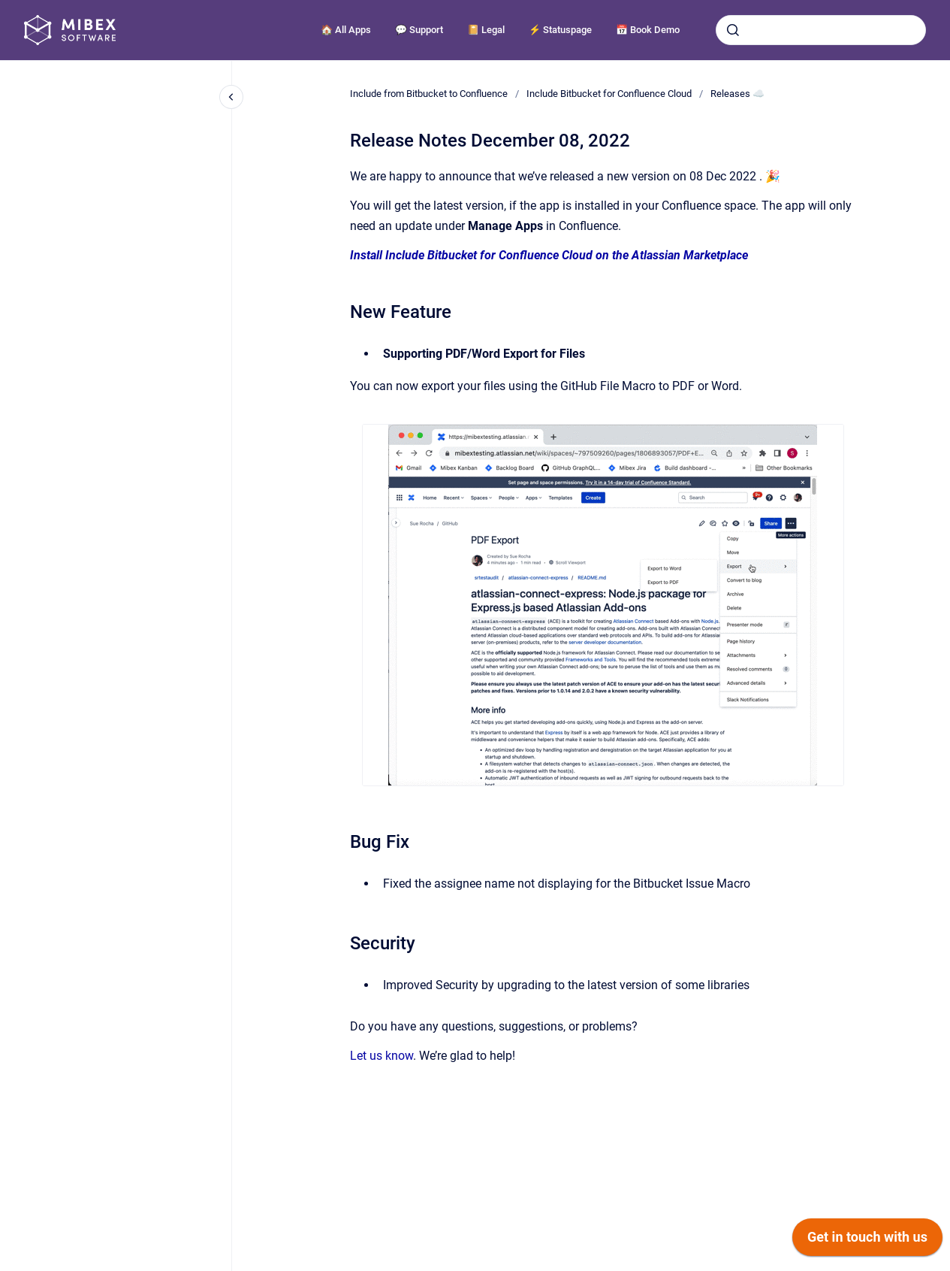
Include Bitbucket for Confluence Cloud (609, 93)
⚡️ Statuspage (560, 29)
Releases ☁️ (737, 93)
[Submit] (733, 30)
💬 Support (419, 29)
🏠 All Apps (346, 29)
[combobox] (820, 30)
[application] (867, 1241)
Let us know (381, 1056)
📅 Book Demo (648, 29)
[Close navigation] (231, 97)
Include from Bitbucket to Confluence (429, 93)
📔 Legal (486, 29)
